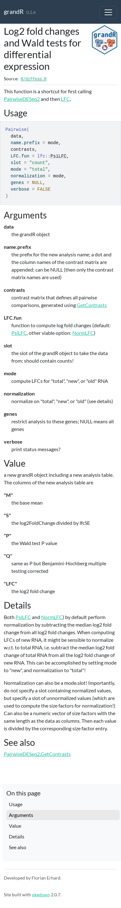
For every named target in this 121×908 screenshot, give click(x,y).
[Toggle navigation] (108, 12)
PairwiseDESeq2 (22, 99)
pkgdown (41, 894)
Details (16, 836)
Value (15, 826)
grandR (14, 11)
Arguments (21, 815)
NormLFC (83, 333)
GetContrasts (92, 305)
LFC (65, 99)
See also (17, 847)
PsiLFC (58, 156)
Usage (15, 804)
